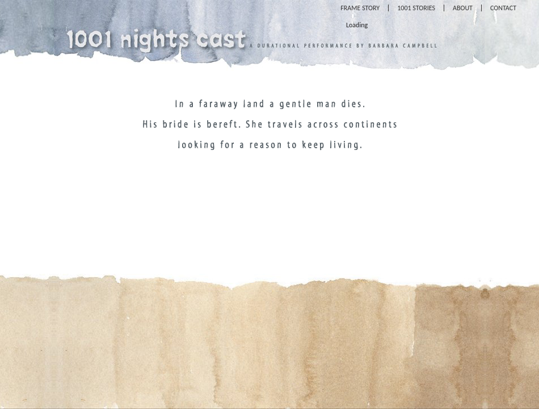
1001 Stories (416, 8)
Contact (503, 8)
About (463, 8)
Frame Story (360, 8)
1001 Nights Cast (156, 37)
